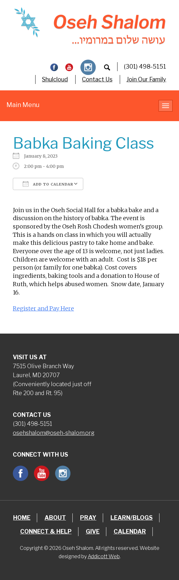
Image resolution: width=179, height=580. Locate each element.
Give (93, 531)
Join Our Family (146, 79)
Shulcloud (55, 79)
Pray (88, 517)
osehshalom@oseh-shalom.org (53, 432)
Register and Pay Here (43, 308)
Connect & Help (46, 531)
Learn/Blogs (131, 517)
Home (21, 517)
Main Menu (22, 105)
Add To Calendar (48, 184)
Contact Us (97, 79)
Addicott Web (104, 556)
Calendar (130, 531)
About (55, 517)
